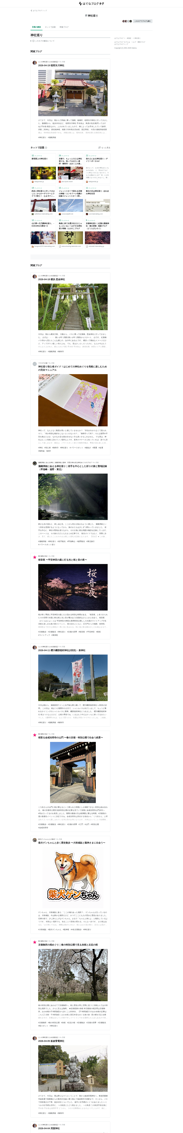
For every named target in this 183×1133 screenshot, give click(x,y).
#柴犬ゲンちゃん (54, 929)
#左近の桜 (71, 1023)
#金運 (101, 448)
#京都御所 (42, 1023)
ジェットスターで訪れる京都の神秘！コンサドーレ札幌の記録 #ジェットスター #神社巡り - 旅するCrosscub (70, 194)
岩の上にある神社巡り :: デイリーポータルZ (97, 160)
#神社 (40, 448)
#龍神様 (66, 929)
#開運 (95, 448)
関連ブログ (64, 27)
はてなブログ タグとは (122, 42)
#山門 (87, 824)
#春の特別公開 (54, 1023)
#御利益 (41, 451)
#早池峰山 (71, 541)
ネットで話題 (50, 27)
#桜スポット (43, 1026)
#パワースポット (76, 448)
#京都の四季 (72, 632)
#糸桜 (63, 1023)
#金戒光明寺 (43, 828)
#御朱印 (61, 351)
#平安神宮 (90, 632)
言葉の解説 (36, 27)
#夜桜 (98, 632)
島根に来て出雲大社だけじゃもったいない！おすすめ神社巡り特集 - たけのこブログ (70, 225)
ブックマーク (37, 155)
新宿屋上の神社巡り (40, 159)
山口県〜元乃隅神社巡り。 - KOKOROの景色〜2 (43, 224)
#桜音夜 (82, 632)
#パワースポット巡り (46, 545)
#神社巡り (42, 137)
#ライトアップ (44, 635)
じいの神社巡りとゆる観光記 (48, 62)
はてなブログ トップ (38, 10)
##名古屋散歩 (76, 929)
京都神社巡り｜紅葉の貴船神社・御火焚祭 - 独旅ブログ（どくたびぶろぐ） (97, 225)
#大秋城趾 (42, 929)
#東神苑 (54, 635)
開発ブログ (141, 42)
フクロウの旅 (42, 363)
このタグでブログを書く (142, 21)
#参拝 (48, 451)
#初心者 (47, 448)
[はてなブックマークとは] (46, 147)
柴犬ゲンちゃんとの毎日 (46, 839)
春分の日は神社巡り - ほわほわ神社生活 (97, 192)
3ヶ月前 (62, 62)
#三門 (81, 824)
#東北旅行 (90, 541)
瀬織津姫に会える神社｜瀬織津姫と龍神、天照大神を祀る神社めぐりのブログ (65, 462)
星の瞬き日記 (42, 556)
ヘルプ (134, 42)
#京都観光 (52, 632)
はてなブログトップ (121, 44)
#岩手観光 (62, 541)
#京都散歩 (42, 632)
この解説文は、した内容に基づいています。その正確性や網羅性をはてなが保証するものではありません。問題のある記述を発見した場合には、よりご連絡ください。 (42, 41)
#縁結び (88, 448)
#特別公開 (95, 824)
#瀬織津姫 (52, 137)
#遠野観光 (81, 541)
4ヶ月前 (62, 276)
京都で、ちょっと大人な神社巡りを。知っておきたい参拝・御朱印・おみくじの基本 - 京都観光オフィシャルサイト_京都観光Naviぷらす (70, 161)
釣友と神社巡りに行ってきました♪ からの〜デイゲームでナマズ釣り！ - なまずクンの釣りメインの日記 (43, 194)
